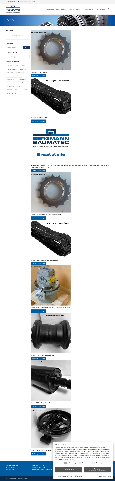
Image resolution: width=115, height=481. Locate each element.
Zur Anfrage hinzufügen (38, 75)
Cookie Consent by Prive (104, 476)
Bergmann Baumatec (11, 478)
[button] (109, 9)
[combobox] (18, 56)
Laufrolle (14, 83)
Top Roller (9, 89)
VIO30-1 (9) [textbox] (17, 56)
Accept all (97, 469)
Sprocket (19, 86)
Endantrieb (23, 69)
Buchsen (24, 65)
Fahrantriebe (19, 72)
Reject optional (69, 469)
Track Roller (18, 89)
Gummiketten (10, 79)
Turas (8, 93)
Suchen (26, 47)
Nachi (26, 83)
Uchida (14, 93)
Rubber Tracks (11, 86)
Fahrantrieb (10, 72)
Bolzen (17, 65)
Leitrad (21, 83)
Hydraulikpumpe (21, 79)
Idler (8, 83)
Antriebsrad (10, 65)
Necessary (72, 463)
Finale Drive (18, 76)
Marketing (99, 463)
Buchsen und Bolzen (12, 69)
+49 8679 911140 (12, 2)
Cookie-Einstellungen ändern (25, 478)
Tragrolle (25, 89)
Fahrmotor (10, 76)
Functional (85, 463)
